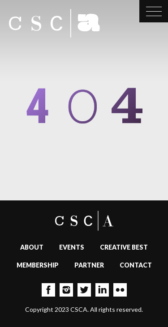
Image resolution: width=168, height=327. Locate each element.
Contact (136, 265)
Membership (38, 265)
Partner (89, 265)
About (31, 247)
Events (71, 247)
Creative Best (124, 247)
